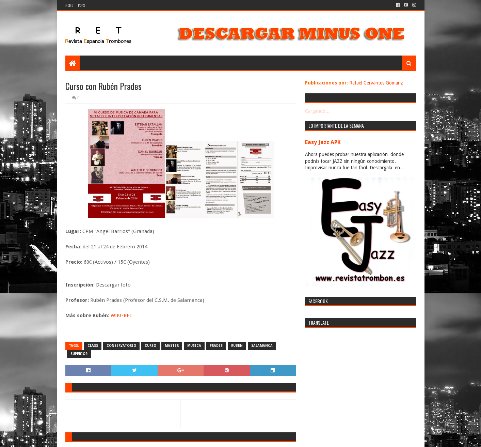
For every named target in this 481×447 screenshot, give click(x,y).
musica (194, 346)
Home (69, 5)
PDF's (81, 5)
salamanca (262, 346)
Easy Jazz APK (323, 142)
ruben (237, 346)
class (92, 346)
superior (78, 354)
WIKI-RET (121, 315)
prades (216, 346)
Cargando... (317, 111)
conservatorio (121, 346)
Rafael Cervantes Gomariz (376, 83)
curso (150, 346)
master (172, 346)
